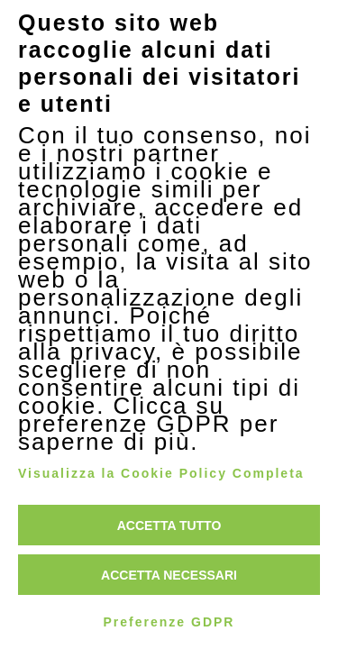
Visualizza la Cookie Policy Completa (161, 473)
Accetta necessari (169, 575)
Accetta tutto (169, 525)
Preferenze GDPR (169, 622)
